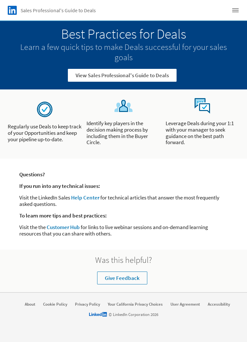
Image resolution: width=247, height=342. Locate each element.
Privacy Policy (87, 304)
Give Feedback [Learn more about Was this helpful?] (122, 278)
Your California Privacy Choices (135, 304)
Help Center (85, 197)
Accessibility (219, 304)
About (30, 304)
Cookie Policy (55, 304)
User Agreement (185, 304)
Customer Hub (63, 227)
